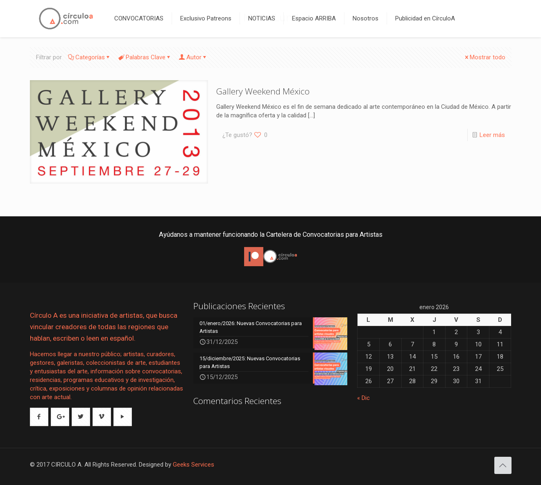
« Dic (363, 398)
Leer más (492, 135)
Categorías (89, 57)
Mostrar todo (484, 57)
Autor (193, 57)
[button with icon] (39, 417)
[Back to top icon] (503, 465)
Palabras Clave (145, 57)
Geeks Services (193, 464)
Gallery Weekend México (263, 91)
